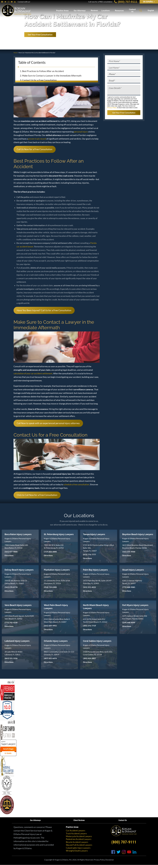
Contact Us (132, 10)
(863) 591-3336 (11, 658)
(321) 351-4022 (89, 587)
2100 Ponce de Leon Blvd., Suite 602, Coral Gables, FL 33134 (97, 653)
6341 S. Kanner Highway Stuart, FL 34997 (132, 581)
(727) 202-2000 (50, 552)
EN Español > (148, 2)
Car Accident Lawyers (75, 830)
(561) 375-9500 (128, 552)
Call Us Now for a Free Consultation (34, 149)
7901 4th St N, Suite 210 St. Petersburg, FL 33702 (54, 546)
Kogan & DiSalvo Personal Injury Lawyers (18, 539)
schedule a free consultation (76, 484)
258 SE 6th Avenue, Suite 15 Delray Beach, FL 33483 (16, 581)
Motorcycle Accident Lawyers (79, 836)
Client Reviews (79, 820)
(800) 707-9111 (125, 1)
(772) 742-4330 (11, 622)
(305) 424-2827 (89, 658)
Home (15, 52)
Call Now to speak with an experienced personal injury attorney (48, 423)
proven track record (37, 138)
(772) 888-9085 (128, 587)
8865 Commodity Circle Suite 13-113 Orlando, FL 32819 (59, 653)
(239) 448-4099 (128, 622)
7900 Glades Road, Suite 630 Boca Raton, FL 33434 (16, 546)
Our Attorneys (79, 10)
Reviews (94, 10)
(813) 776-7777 (89, 554)
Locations (105, 10)
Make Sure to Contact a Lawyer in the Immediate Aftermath (51, 75)
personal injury (81, 131)
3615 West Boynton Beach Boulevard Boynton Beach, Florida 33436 (137, 546)
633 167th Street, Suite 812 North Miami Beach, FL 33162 (95, 620)
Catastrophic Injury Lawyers (78, 848)
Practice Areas (62, 10)
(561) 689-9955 (50, 626)
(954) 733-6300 (50, 587)
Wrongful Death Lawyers (77, 850)
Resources (119, 10)
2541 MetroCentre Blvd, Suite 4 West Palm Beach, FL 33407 (57, 620)
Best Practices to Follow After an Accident (43, 71)
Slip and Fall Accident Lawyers (79, 845)
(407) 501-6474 (50, 658)
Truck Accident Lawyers (76, 833)
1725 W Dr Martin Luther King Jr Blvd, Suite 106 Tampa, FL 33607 (98, 548)
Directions (9, 555)
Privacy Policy (112, 108)
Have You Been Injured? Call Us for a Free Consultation (44, 310)
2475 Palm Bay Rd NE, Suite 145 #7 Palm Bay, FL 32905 (97, 581)
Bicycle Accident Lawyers (77, 842)
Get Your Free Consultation (40, 34)
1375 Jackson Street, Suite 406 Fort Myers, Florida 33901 (134, 617)
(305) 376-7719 (89, 626)
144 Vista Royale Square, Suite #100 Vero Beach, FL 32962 (19, 617)
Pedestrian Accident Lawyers (78, 839)
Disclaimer (109, 860)
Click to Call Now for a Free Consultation (37, 495)
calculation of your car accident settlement (33, 373)
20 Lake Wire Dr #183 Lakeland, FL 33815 (13, 653)
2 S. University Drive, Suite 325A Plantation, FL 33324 (57, 581)
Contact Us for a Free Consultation (39, 80)
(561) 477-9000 (11, 552)
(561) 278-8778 (11, 587)
